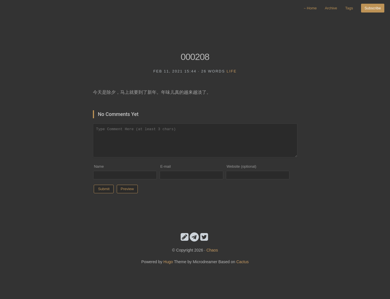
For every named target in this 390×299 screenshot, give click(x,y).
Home (310, 8)
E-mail (165, 166)
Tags (349, 8)
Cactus (242, 261)
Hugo (168, 261)
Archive (331, 8)
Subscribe (372, 8)
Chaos (212, 250)
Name (99, 166)
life (232, 71)
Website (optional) (241, 166)
